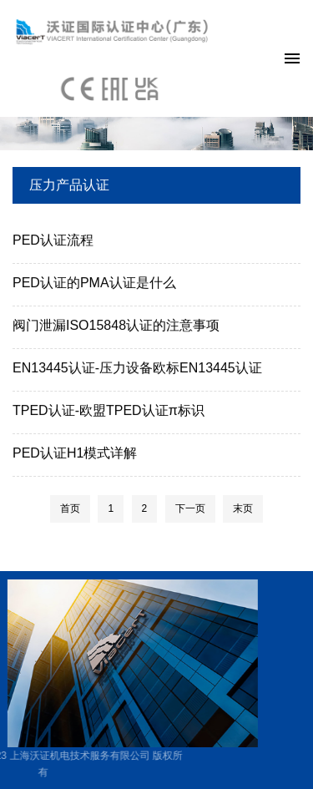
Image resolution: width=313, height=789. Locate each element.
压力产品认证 (69, 185)
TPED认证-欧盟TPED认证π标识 (108, 411)
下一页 (190, 508)
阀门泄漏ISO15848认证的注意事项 (116, 326)
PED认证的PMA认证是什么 (94, 283)
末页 (243, 508)
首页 (70, 508)
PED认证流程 (53, 241)
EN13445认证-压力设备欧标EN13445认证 (137, 369)
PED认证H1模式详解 (75, 454)
